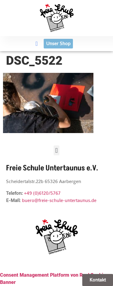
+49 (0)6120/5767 (42, 193)
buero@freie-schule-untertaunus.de (59, 200)
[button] (36, 43)
